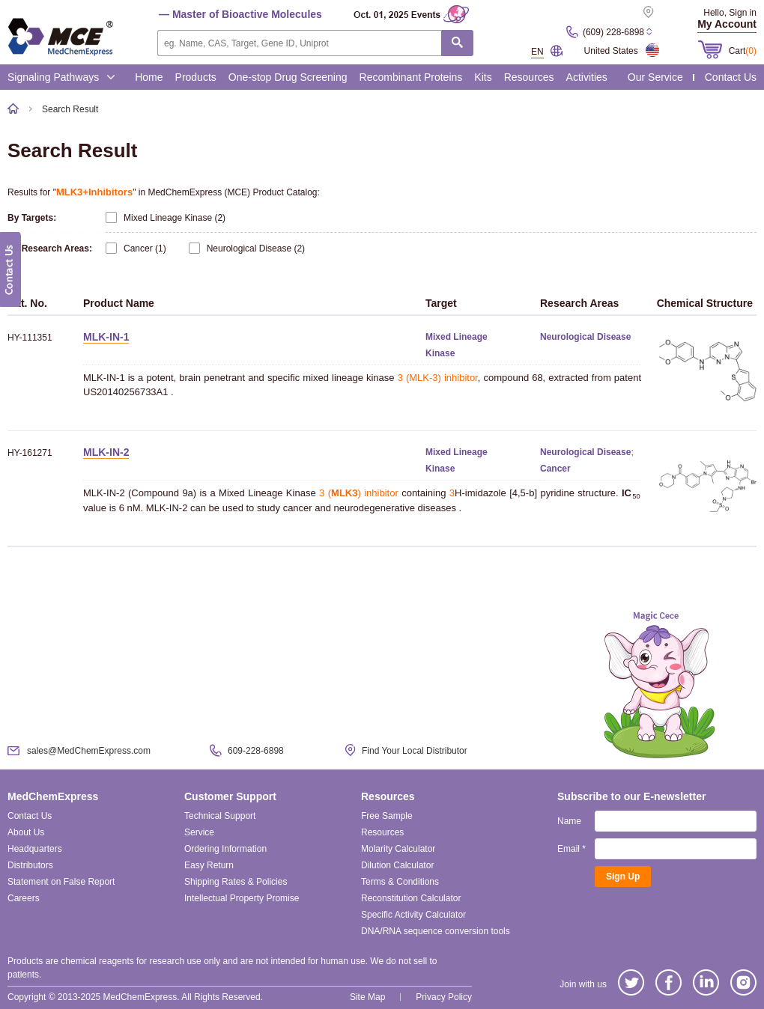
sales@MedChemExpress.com (89, 751)
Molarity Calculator (398, 849)
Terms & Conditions (400, 882)
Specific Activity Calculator (413, 914)
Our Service (655, 77)
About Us (25, 832)
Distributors (30, 865)
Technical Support (219, 816)
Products (195, 77)
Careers (23, 898)
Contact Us (731, 77)
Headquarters (34, 849)
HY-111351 (29, 337)
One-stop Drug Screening (288, 77)
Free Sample (387, 816)
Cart (743, 51)
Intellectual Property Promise (241, 898)
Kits (482, 77)
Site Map (367, 997)
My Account (727, 24)
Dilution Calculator (397, 865)
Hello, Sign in (730, 12)
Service (199, 832)
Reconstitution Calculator (411, 898)
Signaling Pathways (61, 77)
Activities (586, 77)
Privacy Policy (444, 997)
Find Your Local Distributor (414, 751)
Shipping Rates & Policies (235, 882)
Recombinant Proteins (411, 77)
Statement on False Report (61, 882)
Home (149, 77)
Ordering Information (225, 849)
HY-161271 (29, 453)
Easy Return (209, 865)
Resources (529, 77)
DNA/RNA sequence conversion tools (435, 931)
